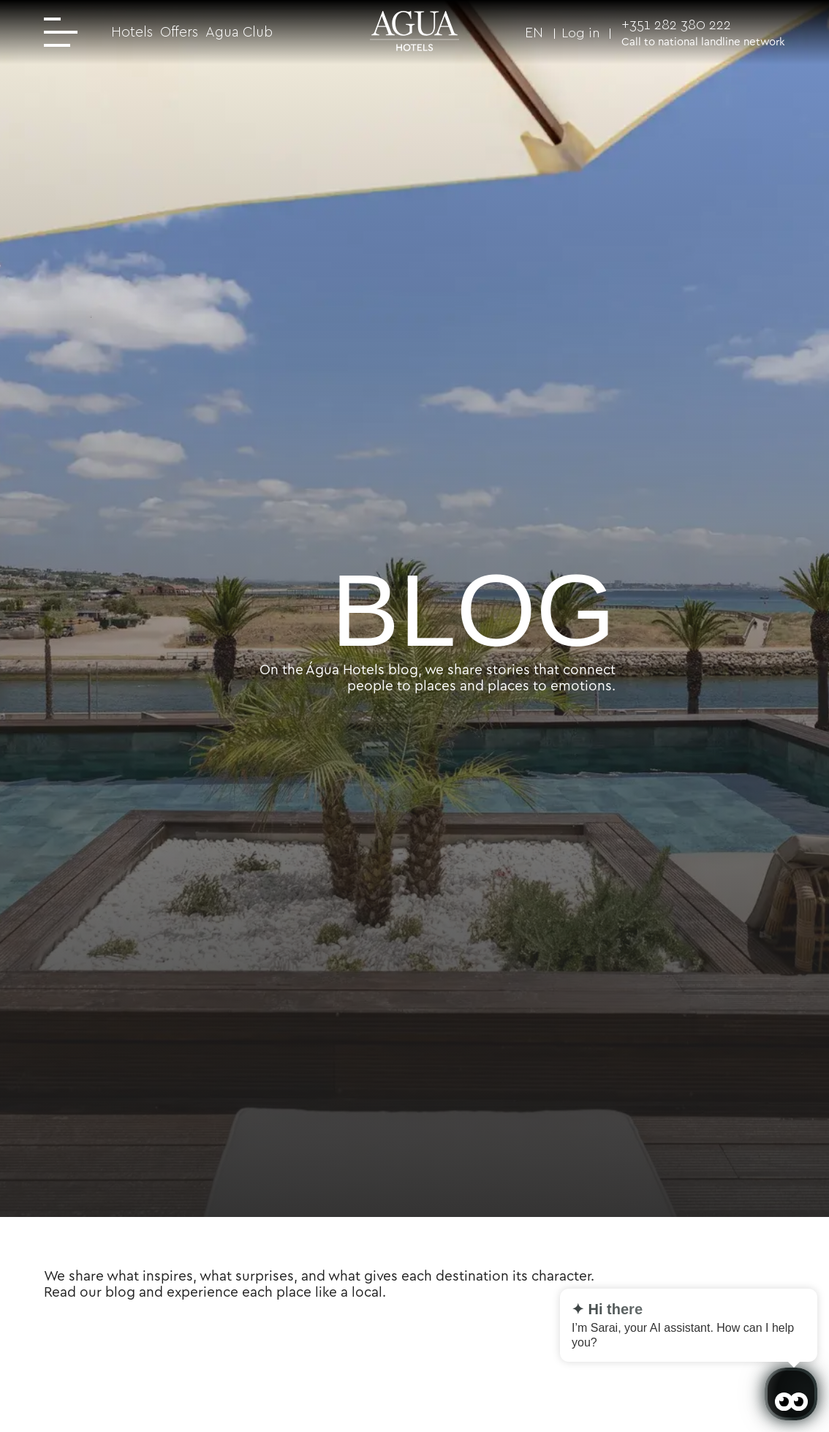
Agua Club (239, 31)
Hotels (132, 31)
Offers (179, 31)
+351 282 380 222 (676, 24)
